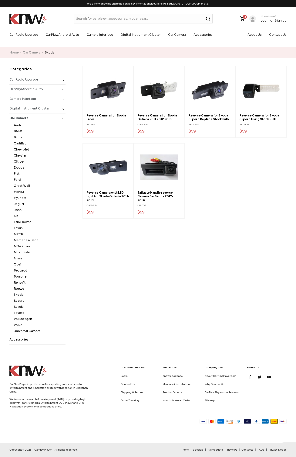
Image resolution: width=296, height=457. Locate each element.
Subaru (18, 301)
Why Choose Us (214, 384)
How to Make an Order (176, 400)
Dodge (18, 168)
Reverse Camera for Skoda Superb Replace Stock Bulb (209, 117)
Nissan (18, 258)
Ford (16, 180)
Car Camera (177, 35)
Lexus (17, 228)
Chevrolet (20, 149)
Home (14, 52)
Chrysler (19, 156)
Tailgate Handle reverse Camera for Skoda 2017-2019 (155, 196)
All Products (215, 449)
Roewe (18, 289)
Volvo (17, 325)
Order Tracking (130, 400)
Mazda (18, 234)
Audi (16, 125)
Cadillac (19, 143)
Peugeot (19, 270)
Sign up (281, 21)
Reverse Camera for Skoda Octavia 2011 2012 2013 (157, 117)
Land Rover (21, 222)
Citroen (18, 162)
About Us (254, 35)
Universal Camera (26, 331)
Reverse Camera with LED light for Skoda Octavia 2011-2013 (108, 196)
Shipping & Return (132, 392)
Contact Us (278, 35)
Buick (17, 137)
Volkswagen (22, 319)
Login (265, 21)
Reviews (232, 449)
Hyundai (19, 198)
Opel (16, 264)
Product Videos (172, 392)
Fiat (15, 174)
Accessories (203, 35)
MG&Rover (21, 246)
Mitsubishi (21, 252)
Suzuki (18, 307)
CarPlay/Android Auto (62, 35)
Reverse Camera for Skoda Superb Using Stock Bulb (259, 117)
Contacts (247, 449)
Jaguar (18, 204)
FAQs (260, 449)
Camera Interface (100, 35)
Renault (18, 283)
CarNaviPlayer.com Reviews (222, 392)
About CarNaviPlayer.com (220, 376)
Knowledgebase (173, 376)
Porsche (19, 277)
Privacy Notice (278, 449)
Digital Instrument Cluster (141, 35)
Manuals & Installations (177, 384)
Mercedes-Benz (25, 240)
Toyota (18, 313)
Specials (198, 449)
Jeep (17, 210)
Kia (15, 216)
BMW (17, 131)
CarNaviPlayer (43, 449)
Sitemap (210, 400)
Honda (18, 192)
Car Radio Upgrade (23, 35)
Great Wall (21, 186)
